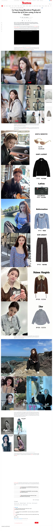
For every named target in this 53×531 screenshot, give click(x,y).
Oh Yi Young (35, 26)
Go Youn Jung (17, 45)
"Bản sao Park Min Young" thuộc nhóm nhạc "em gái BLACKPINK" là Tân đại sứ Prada (28, 496)
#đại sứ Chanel (25, 504)
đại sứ (32, 454)
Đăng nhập (15, 518)
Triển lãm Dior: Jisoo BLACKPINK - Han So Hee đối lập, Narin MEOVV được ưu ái (29, 492)
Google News (42, 7)
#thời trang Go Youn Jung (18, 504)
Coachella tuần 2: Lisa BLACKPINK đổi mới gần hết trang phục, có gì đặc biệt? (29, 487)
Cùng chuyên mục (6, 526)
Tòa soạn (38, 0)
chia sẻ (22, 20)
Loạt (21, 48)
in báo (28, 20)
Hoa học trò (12, 7)
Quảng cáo (41, 0)
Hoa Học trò (34, 0)
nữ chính (27, 128)
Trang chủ (2, 6)
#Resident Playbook (23, 503)
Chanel (16, 455)
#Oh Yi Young (29, 503)
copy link (26, 20)
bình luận (30, 20)
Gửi (36, 522)
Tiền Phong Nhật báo (23, 0)
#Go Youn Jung (16, 503)
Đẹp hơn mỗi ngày (19, 7)
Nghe (1, 22)
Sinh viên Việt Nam (29, 0)
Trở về (1, 31)
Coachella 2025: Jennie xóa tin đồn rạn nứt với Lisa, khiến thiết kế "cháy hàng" (27, 515)
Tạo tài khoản (20, 518)
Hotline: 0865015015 (16, 0)
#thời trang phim (34, 503)
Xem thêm (50, 6)
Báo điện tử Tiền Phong (26, 3)
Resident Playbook (16, 27)
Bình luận (1, 29)
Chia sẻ (1, 24)
